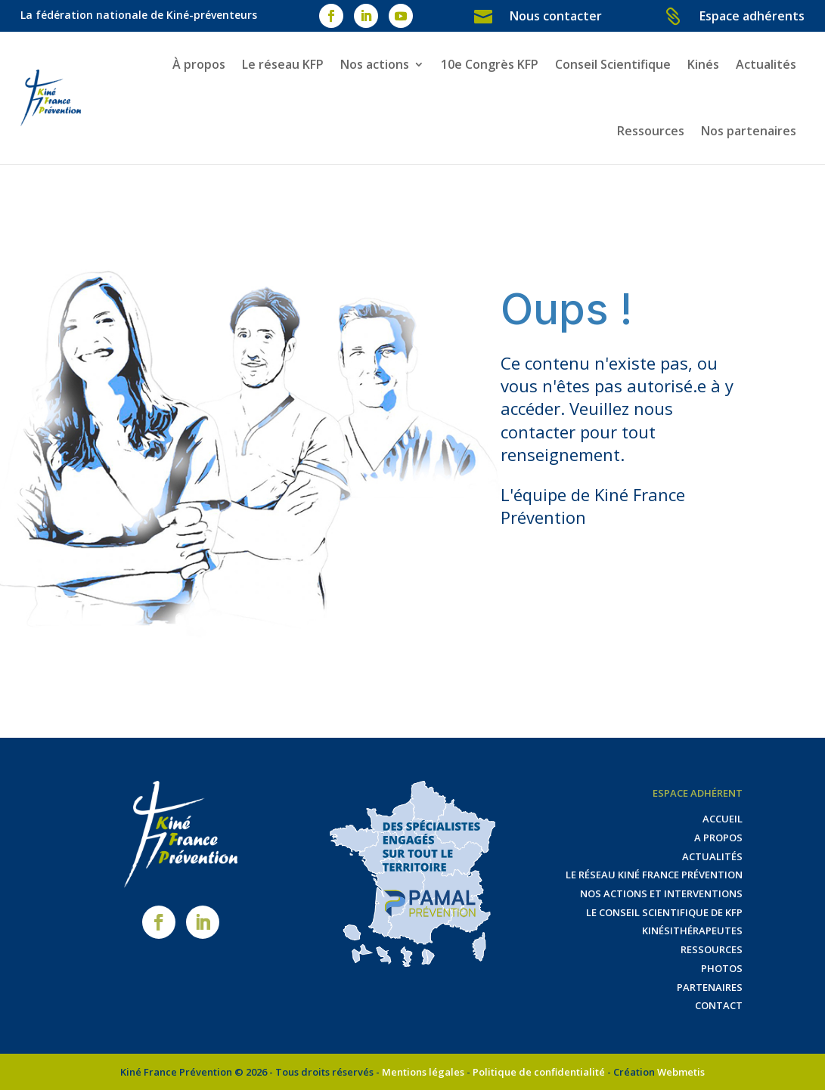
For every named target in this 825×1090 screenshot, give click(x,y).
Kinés (703, 64)
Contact (719, 1005)
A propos (718, 837)
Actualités (766, 64)
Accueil (722, 818)
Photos (722, 968)
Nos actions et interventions (661, 893)
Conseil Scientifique (613, 64)
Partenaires (710, 987)
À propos (198, 64)
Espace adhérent (698, 793)
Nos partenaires (748, 130)
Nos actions (374, 64)
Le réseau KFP (283, 64)
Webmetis (681, 1072)
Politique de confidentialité (539, 1072)
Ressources (650, 130)
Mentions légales (423, 1072)
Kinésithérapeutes (692, 930)
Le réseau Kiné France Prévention (654, 874)
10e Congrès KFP (489, 64)
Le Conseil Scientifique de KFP (664, 912)
